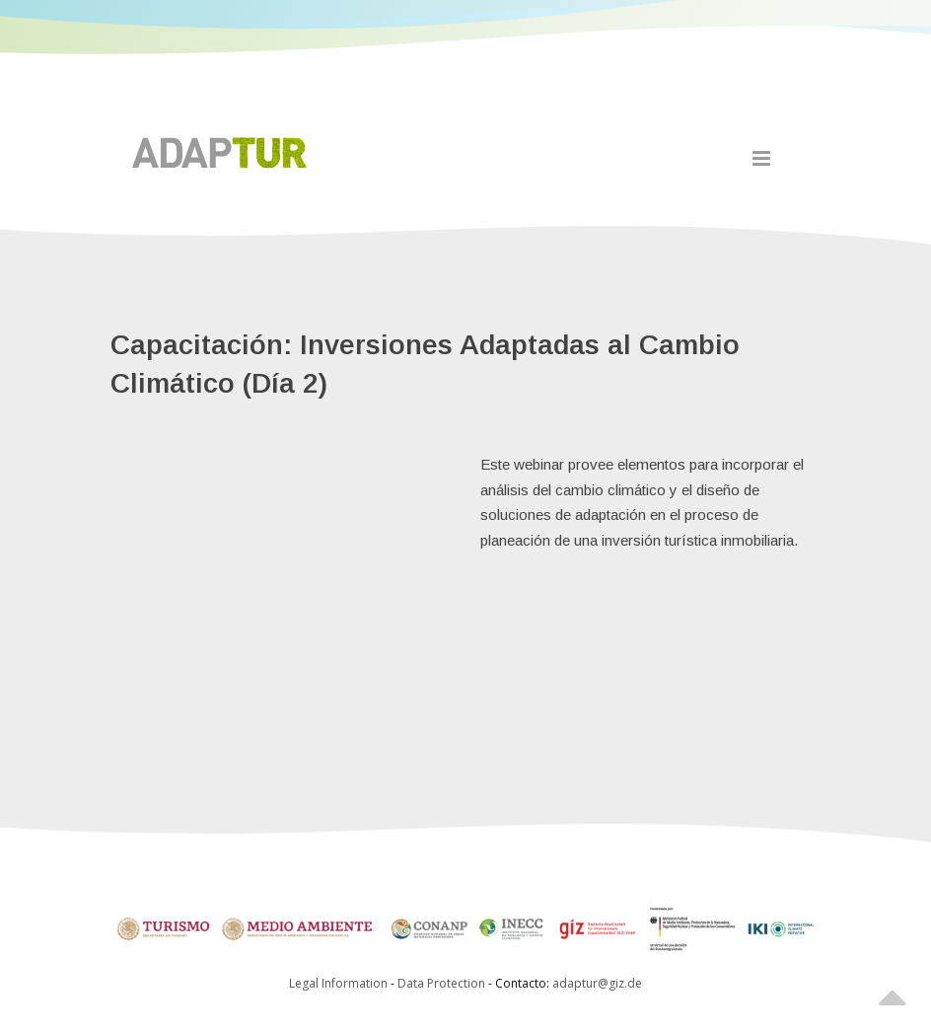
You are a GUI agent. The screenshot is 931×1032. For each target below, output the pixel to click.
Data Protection (442, 983)
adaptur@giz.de (597, 983)
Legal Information (338, 983)
